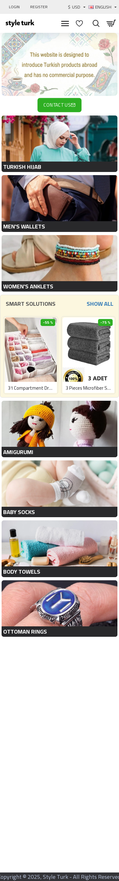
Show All (100, 304)
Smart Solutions (31, 304)
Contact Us (57, 104)
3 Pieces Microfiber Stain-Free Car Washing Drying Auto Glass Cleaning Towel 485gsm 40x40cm (88, 388)
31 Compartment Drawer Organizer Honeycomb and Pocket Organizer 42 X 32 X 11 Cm (31, 388)
